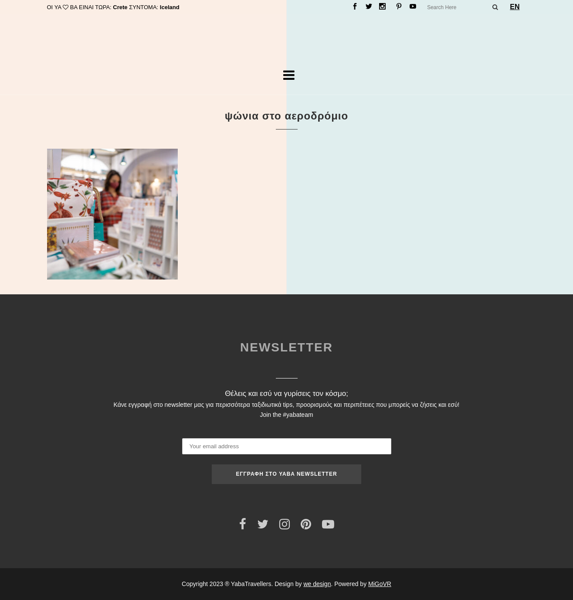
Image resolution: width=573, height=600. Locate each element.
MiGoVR (379, 583)
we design (317, 583)
